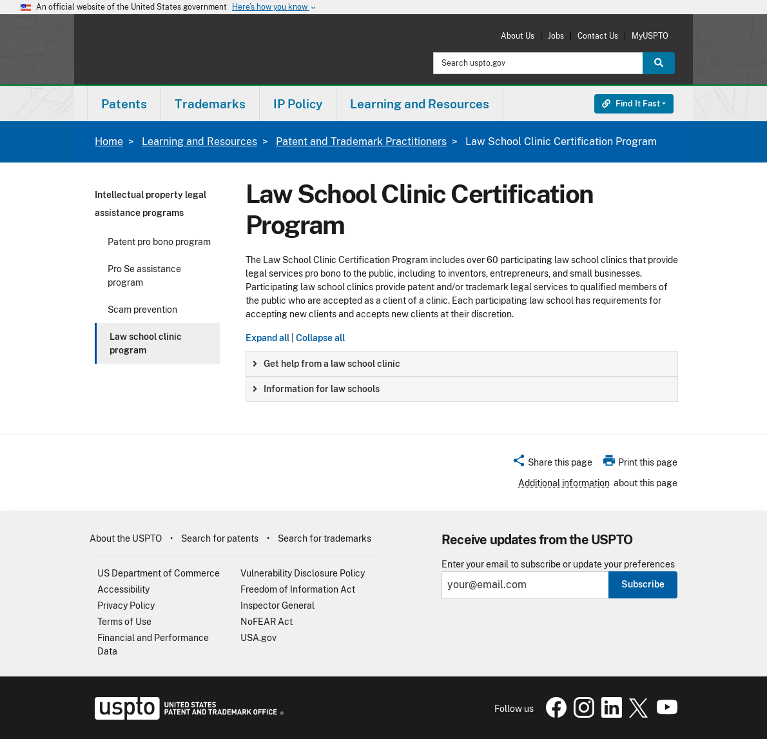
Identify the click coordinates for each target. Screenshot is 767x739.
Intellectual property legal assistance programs (150, 204)
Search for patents (219, 538)
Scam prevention (142, 309)
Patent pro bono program (159, 242)
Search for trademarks (324, 538)
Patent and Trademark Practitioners (361, 141)
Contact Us (598, 36)
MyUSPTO (650, 36)
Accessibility (123, 589)
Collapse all (320, 338)
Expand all (267, 338)
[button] (552, 464)
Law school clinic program (146, 343)
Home (109, 141)
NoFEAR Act (266, 621)
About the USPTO (126, 538)
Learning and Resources (199, 141)
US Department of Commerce (158, 573)
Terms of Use (124, 621)
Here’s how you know (274, 7)
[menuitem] (124, 103)
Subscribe (643, 584)
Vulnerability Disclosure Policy (302, 573)
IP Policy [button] (297, 104)
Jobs (556, 36)
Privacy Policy (126, 605)
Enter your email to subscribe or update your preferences (558, 564)
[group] (462, 364)
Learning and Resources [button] (419, 104)
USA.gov (258, 638)
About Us (517, 36)
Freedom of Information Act (297, 589)
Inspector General (277, 605)
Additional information (564, 483)
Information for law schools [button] (316, 389)
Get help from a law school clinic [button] (326, 364)
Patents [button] (124, 104)
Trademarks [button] (210, 104)
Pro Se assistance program (144, 276)
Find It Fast (631, 103)
